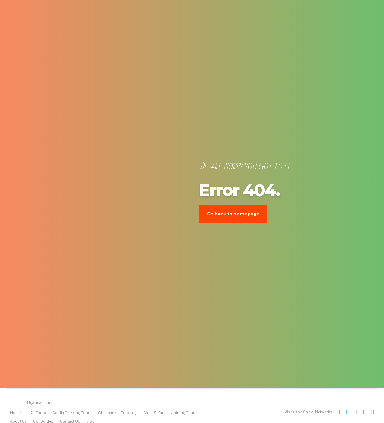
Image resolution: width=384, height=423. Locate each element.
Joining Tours (183, 412)
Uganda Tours (39, 402)
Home (15, 412)
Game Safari (154, 412)
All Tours (38, 412)
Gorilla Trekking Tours (71, 412)
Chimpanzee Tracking (117, 412)
